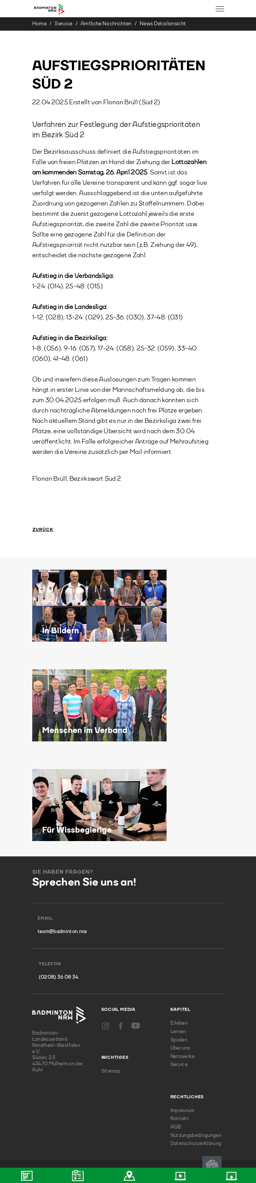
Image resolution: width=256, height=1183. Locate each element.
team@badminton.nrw (62, 931)
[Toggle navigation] (220, 8)
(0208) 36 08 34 (59, 977)
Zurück (43, 530)
